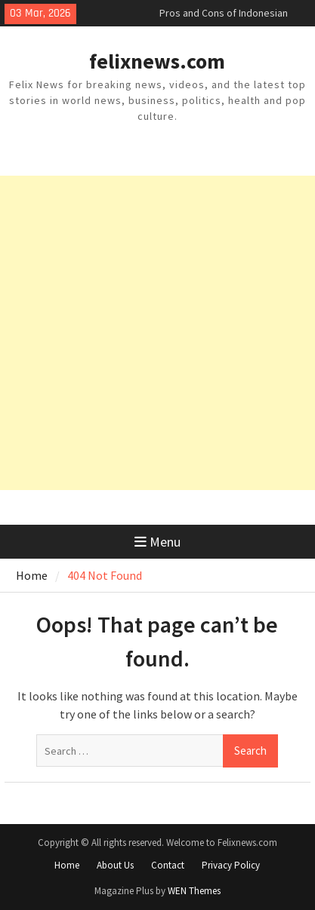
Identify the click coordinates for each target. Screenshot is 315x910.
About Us (115, 865)
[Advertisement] (157, 333)
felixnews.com (157, 61)
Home (66, 865)
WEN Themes (194, 890)
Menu (157, 541)
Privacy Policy (231, 865)
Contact (167, 865)
